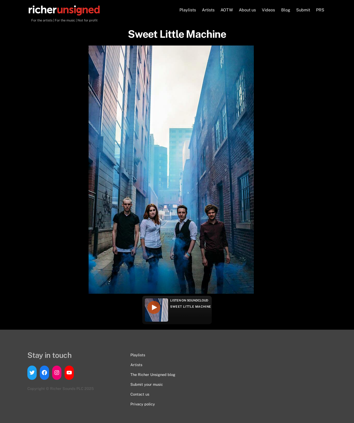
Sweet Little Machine (190, 306)
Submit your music (146, 384)
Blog (285, 9)
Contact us (139, 394)
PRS (320, 9)
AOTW (227, 9)
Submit (303, 9)
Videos (268, 9)
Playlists (187, 9)
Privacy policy (142, 404)
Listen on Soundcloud (189, 300)
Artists (208, 9)
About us (247, 9)
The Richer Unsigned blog (152, 374)
